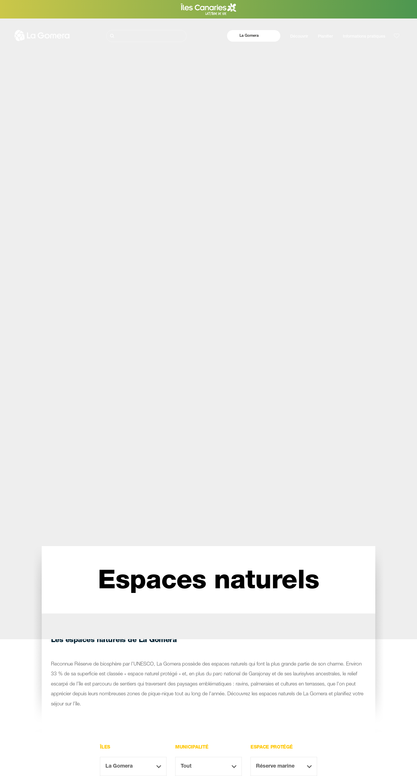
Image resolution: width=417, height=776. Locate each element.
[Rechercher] (146, 36)
